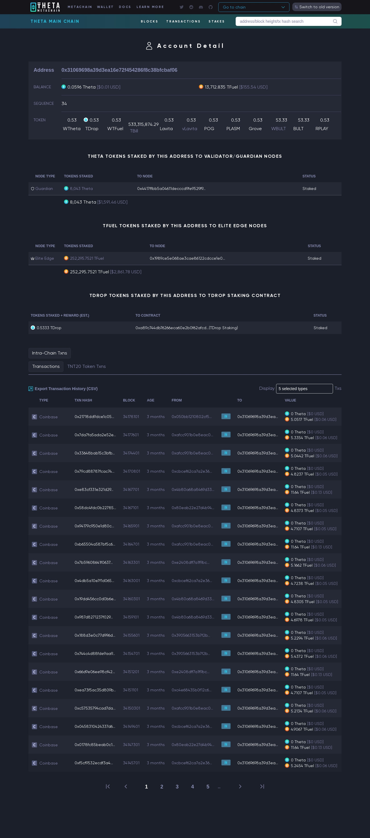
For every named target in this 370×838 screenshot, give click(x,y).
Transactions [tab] (46, 366)
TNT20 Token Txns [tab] (86, 366)
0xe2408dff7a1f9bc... (190, 562)
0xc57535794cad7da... (95, 708)
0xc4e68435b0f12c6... (191, 690)
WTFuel (115, 128)
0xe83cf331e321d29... (94, 489)
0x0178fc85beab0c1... (95, 744)
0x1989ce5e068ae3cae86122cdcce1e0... (187, 258)
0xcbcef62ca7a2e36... (192, 471)
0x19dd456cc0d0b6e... (95, 599)
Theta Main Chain (54, 21)
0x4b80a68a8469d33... (193, 489)
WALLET (105, 7)
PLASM (233, 128)
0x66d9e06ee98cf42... (95, 671)
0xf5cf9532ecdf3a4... (94, 763)
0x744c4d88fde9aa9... (95, 653)
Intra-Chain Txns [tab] (49, 353)
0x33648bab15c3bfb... (95, 453)
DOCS (125, 7)
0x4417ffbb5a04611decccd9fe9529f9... (171, 188)
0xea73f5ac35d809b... (95, 690)
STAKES (217, 21)
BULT (298, 128)
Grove (255, 128)
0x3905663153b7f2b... (191, 635)
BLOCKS (150, 21)
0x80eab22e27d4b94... (193, 507)
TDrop (91, 128)
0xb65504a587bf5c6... (95, 544)
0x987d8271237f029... (94, 617)
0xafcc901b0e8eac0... (192, 435)
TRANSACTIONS (183, 21)
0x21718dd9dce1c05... (94, 416)
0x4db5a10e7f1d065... (94, 580)
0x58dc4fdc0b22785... (95, 507)
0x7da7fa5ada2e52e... (95, 435)
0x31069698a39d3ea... (257, 416)
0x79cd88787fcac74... (94, 471)
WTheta (72, 128)
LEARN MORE (150, 7)
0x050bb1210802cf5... (192, 416)
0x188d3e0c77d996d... (95, 635)
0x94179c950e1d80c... (94, 526)
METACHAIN (80, 7)
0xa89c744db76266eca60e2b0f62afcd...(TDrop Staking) (186, 327)
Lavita (166, 128)
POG (209, 128)
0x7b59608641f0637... (94, 562)
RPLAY (322, 128)
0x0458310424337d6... (95, 726)
